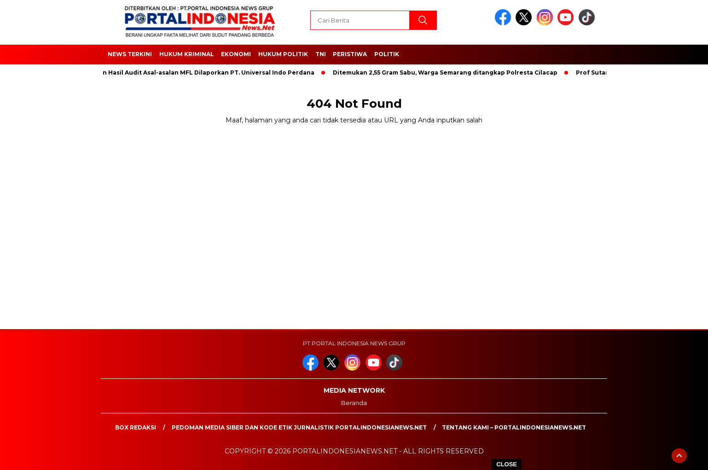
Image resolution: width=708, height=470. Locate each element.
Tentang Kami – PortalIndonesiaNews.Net (514, 427)
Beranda (354, 402)
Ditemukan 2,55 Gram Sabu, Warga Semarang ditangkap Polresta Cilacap (448, 72)
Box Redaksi (135, 427)
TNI (320, 54)
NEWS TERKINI (130, 54)
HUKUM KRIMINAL (186, 54)
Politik (386, 54)
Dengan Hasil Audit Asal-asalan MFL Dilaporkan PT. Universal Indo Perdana (201, 72)
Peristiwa (350, 54)
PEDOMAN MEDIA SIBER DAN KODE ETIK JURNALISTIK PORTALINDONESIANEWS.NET (299, 427)
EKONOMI (236, 54)
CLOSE (506, 464)
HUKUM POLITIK (283, 54)
